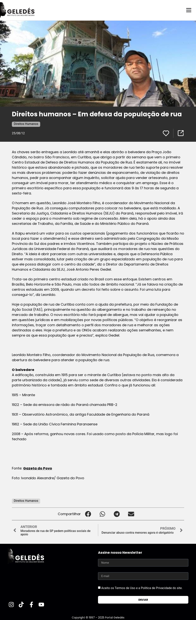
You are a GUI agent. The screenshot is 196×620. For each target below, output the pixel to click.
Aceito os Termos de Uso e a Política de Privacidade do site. (142, 588)
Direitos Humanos (26, 123)
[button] (88, 513)
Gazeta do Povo (37, 468)
